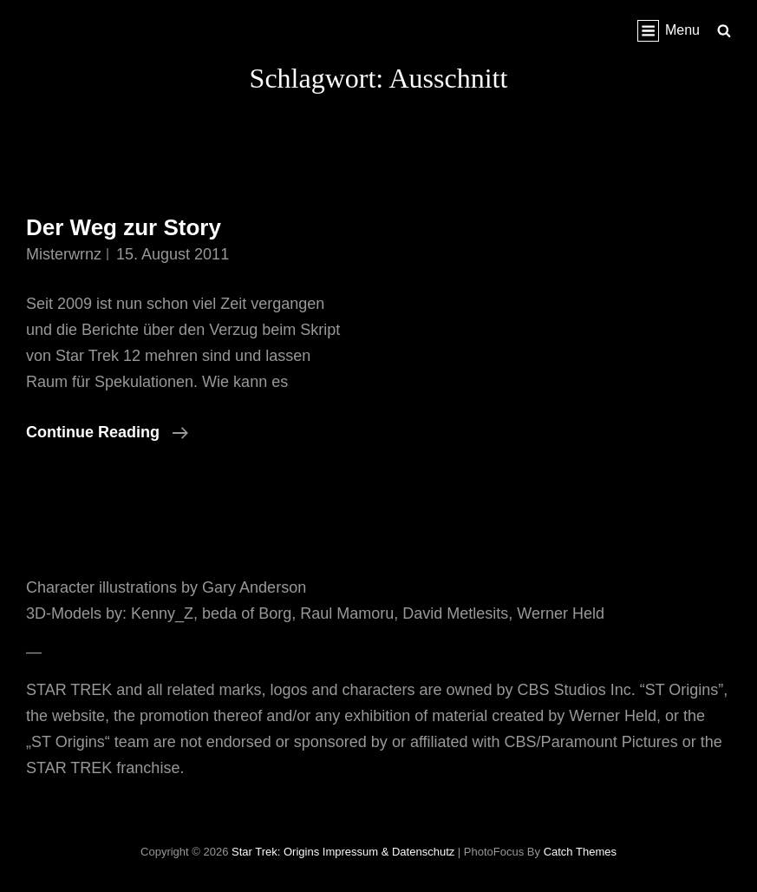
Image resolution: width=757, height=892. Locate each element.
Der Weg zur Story (123, 227)
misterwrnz (63, 254)
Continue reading (107, 432)
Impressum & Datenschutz (388, 851)
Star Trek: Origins (275, 851)
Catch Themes (580, 851)
